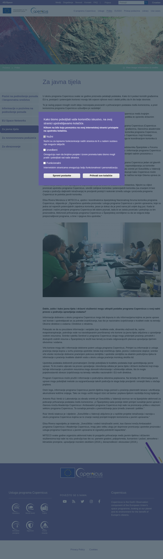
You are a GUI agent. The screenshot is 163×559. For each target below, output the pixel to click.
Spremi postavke (62, 175)
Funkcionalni (54, 163)
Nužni (50, 136)
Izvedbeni (52, 149)
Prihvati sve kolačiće (101, 175)
